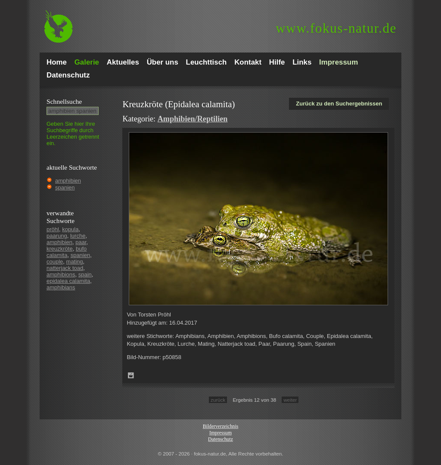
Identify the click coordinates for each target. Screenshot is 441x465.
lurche (77, 235)
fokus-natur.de (336, 28)
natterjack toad (65, 268)
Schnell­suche (64, 101)
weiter (290, 400)
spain (85, 274)
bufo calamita (67, 251)
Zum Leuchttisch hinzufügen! (131, 375)
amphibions (61, 274)
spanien (65, 187)
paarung (57, 235)
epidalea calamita (68, 281)
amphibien (68, 180)
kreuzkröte (60, 248)
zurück (218, 400)
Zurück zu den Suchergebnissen (339, 103)
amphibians (61, 287)
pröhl (53, 229)
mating (74, 261)
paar (80, 242)
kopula (70, 229)
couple (55, 261)
